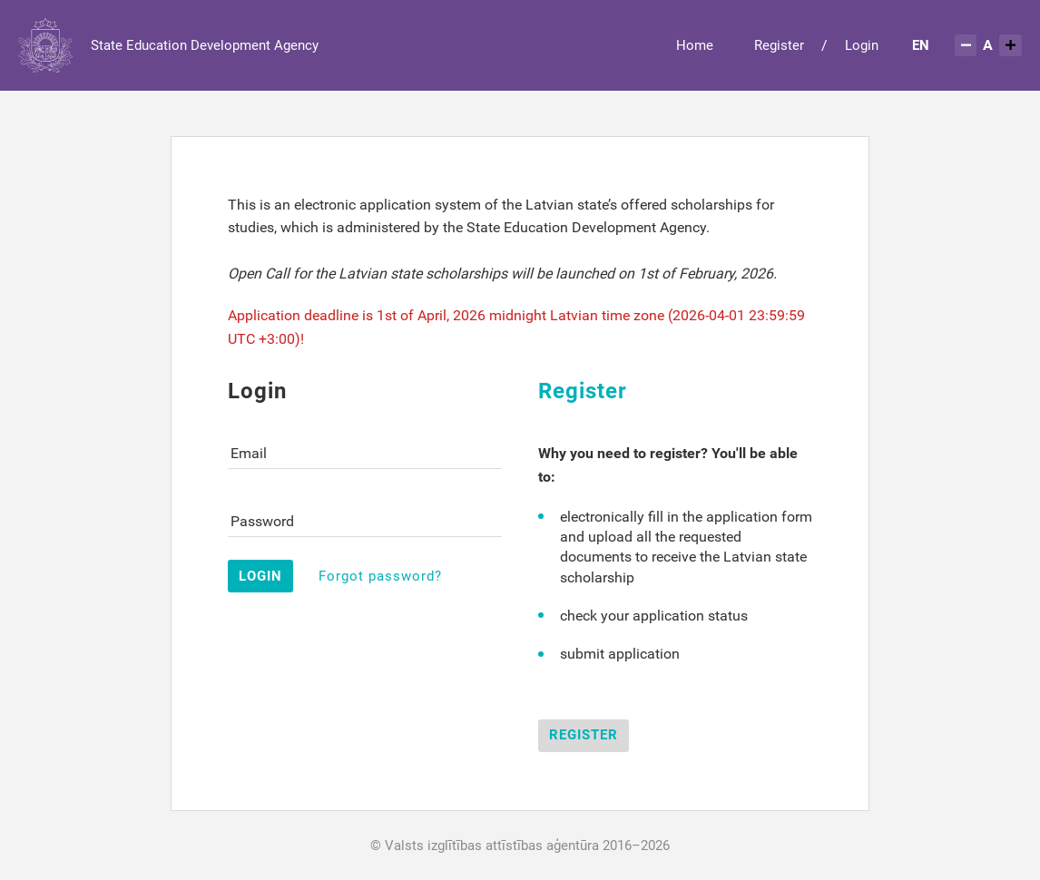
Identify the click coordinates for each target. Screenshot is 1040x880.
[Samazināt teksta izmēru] (966, 45)
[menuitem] (921, 45)
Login (861, 45)
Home (694, 45)
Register (779, 45)
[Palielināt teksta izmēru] (1010, 45)
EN (920, 45)
